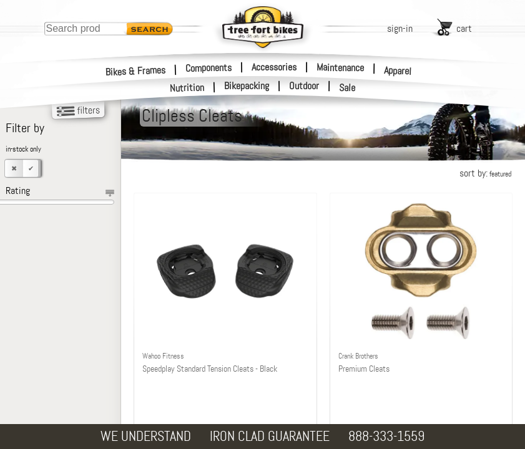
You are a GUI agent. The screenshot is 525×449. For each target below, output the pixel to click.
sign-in (400, 28)
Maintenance (340, 67)
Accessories (274, 67)
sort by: (485, 173)
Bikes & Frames (135, 71)
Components (208, 67)
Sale (347, 88)
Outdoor (304, 86)
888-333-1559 (386, 436)
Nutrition (187, 87)
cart (464, 28)
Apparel (398, 71)
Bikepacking (246, 86)
